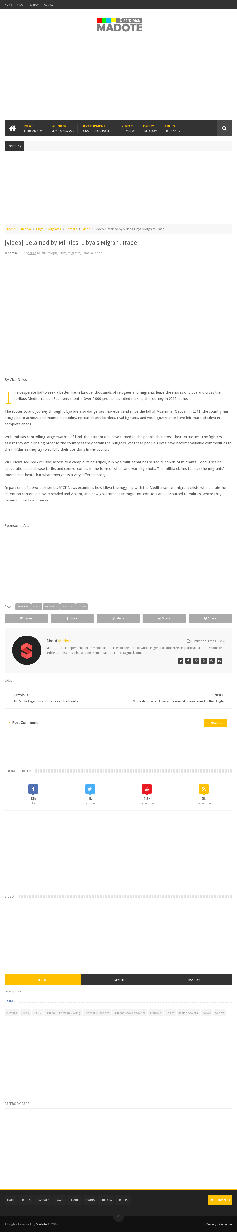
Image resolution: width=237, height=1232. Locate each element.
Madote (41, 1224)
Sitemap (34, 4)
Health (170, 1013)
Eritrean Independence (130, 1013)
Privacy (211, 1224)
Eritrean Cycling (70, 1013)
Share (72, 618)
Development (97, 128)
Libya (39, 229)
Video (86, 229)
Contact (49, 4)
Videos (128, 128)
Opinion (63, 128)
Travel (59, 1199)
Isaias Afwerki (189, 1013)
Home (8, 4)
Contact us (220, 1200)
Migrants (54, 229)
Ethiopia (25, 229)
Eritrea (50, 1013)
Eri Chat (123, 1199)
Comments (118, 979)
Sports (219, 1013)
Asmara (11, 1013)
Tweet (26, 618)
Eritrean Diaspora (97, 1013)
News (34, 128)
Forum (150, 128)
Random (194, 979)
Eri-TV (172, 128)
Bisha (25, 1013)
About (21, 4)
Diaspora (43, 1199)
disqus (215, 723)
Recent (43, 979)
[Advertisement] (118, 79)
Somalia (71, 229)
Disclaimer (225, 1224)
